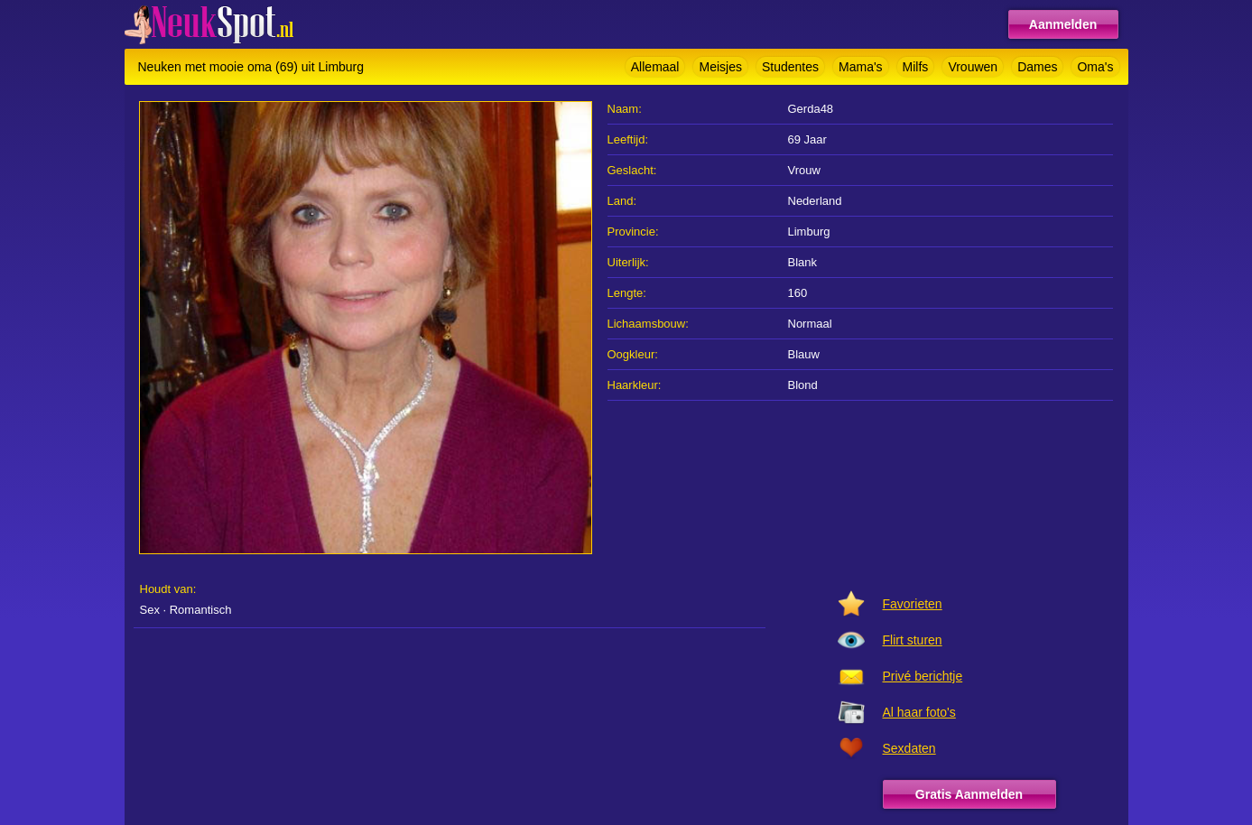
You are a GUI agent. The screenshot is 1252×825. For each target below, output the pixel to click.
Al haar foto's (919, 712)
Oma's (1095, 67)
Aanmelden (1063, 24)
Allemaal (655, 67)
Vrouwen (972, 67)
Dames (1037, 67)
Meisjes (720, 67)
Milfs (916, 67)
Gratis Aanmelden (969, 794)
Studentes (790, 67)
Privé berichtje (923, 676)
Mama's (861, 67)
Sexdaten (909, 748)
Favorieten (912, 604)
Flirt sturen (912, 640)
